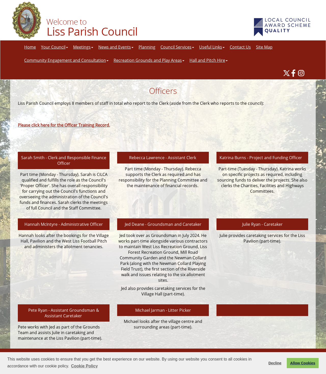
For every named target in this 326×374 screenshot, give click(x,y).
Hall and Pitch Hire (208, 60)
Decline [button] (274, 363)
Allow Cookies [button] (302, 363)
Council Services (177, 47)
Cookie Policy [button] (84, 366)
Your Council (54, 47)
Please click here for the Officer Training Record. (64, 125)
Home (30, 47)
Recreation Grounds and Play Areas (149, 60)
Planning (147, 47)
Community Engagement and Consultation (66, 60)
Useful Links (212, 47)
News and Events (115, 47)
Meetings (83, 47)
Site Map (264, 47)
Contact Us (240, 47)
